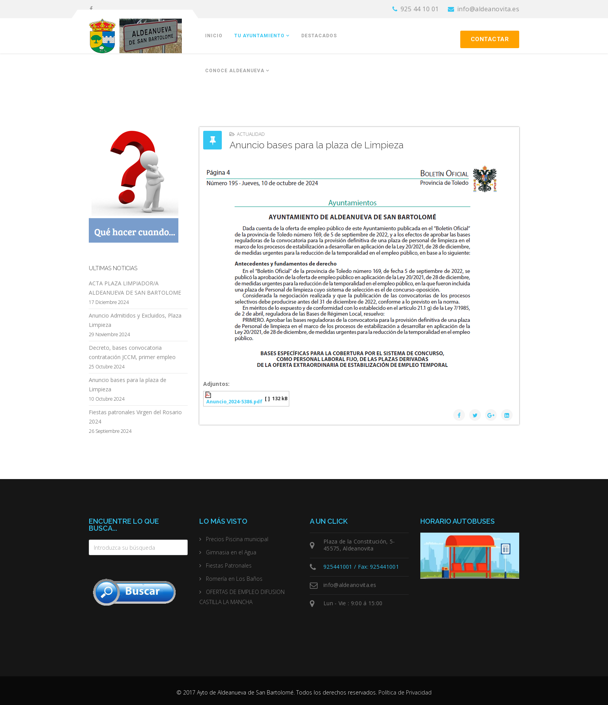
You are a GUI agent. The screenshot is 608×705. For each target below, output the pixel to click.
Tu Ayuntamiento (259, 35)
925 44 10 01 (420, 9)
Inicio (214, 35)
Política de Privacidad (405, 692)
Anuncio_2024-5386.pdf (234, 401)
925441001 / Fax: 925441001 (361, 566)
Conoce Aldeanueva (234, 70)
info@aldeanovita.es (488, 9)
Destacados (319, 35)
